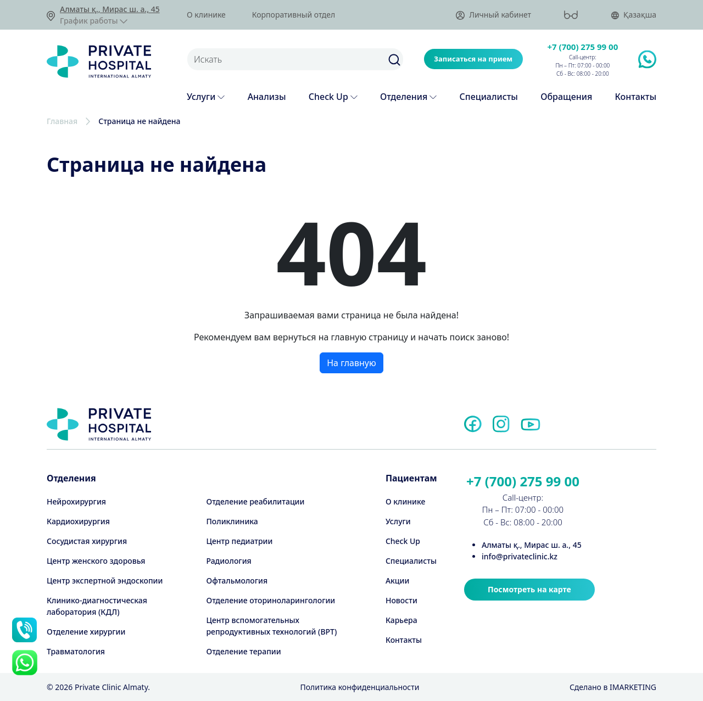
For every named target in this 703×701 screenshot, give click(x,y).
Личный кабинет (493, 15)
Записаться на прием (473, 59)
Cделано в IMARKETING (613, 687)
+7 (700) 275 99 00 (583, 46)
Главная (62, 121)
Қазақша (633, 14)
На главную (351, 363)
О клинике (206, 15)
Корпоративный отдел (293, 15)
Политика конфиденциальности (359, 687)
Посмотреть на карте (529, 589)
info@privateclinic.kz (519, 556)
